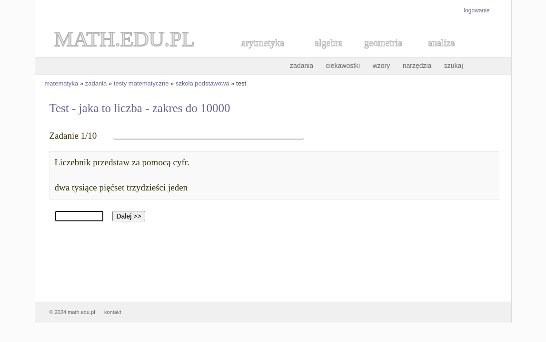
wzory (381, 65)
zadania (301, 65)
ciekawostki (343, 65)
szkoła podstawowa (202, 83)
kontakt (112, 312)
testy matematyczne (141, 83)
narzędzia (417, 65)
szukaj (453, 65)
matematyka (62, 83)
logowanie (476, 10)
